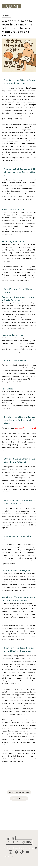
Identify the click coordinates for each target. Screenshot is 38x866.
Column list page (19, 798)
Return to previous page (19, 792)
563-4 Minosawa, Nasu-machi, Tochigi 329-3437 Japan (19, 848)
